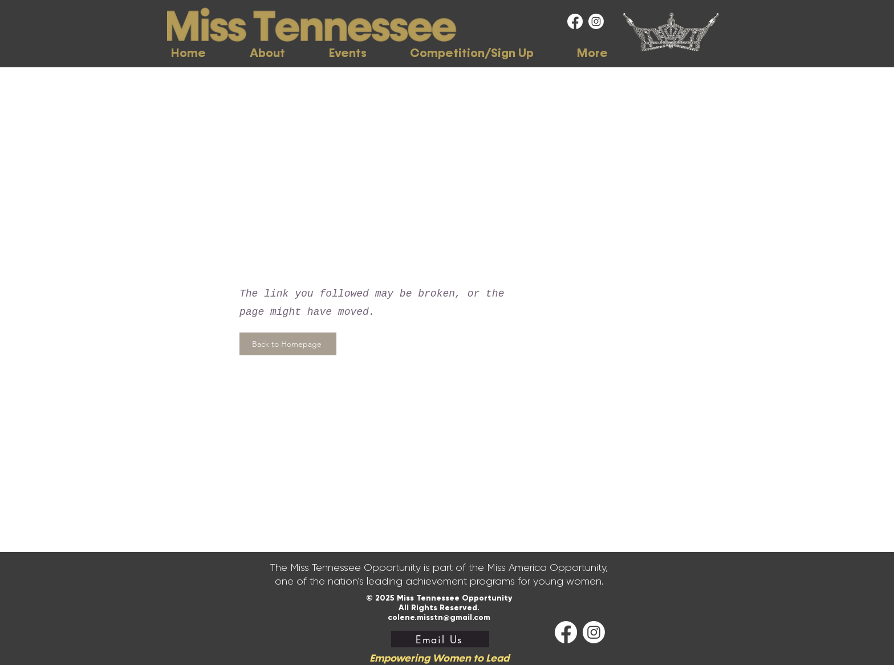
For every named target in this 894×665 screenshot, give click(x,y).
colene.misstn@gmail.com (439, 617)
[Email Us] (440, 639)
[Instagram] (596, 21)
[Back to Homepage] (287, 343)
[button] (267, 53)
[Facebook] (575, 21)
